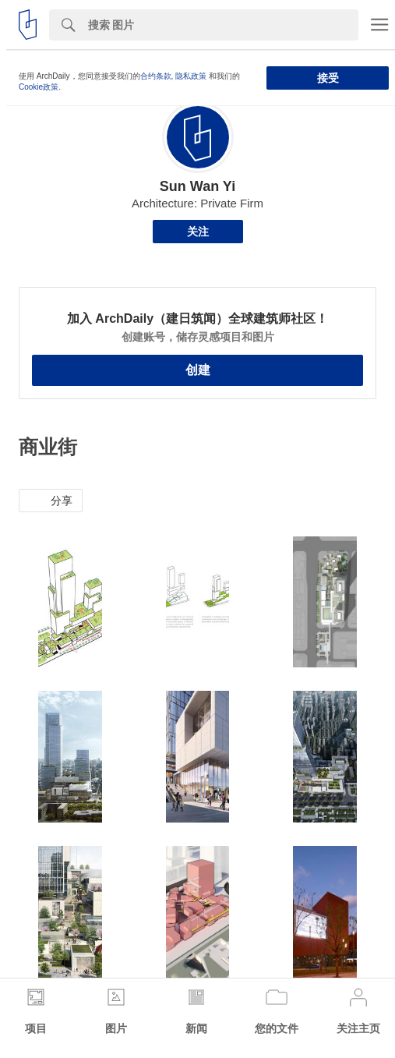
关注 (198, 231)
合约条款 (155, 76)
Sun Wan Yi (197, 186)
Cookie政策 (38, 87)
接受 (328, 78)
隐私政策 (190, 76)
